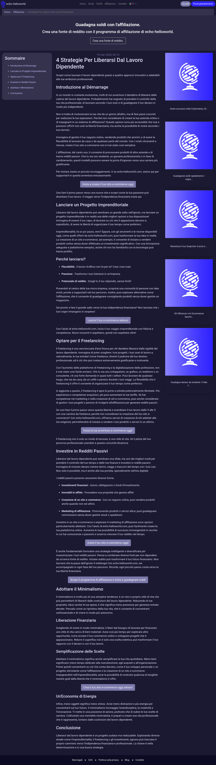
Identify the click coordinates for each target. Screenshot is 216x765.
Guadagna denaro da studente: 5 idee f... (189, 384)
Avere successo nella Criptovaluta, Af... (189, 108)
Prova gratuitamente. (203, 3)
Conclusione (16, 93)
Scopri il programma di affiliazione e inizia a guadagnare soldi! (108, 579)
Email (91, 3)
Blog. (127, 760)
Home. (83, 3)
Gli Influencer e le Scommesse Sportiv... (189, 315)
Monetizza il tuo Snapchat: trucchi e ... (189, 246)
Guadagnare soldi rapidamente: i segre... (189, 178)
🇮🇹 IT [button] (132, 3)
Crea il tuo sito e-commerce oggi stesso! (108, 687)
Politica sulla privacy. (109, 760)
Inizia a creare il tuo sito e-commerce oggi (108, 184)
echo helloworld (13, 4)
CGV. (90, 760)
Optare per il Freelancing (22, 76)
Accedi (185, 3)
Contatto (122, 3)
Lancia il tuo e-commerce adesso (108, 320)
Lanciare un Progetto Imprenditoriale (28, 71)
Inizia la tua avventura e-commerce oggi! (108, 430)
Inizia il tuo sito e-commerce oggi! (108, 542)
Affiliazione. (110, 3)
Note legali (77, 760)
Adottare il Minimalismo (22, 87)
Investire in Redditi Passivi (23, 82)
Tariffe (99, 3)
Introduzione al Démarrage (23, 65)
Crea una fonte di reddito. (108, 40)
